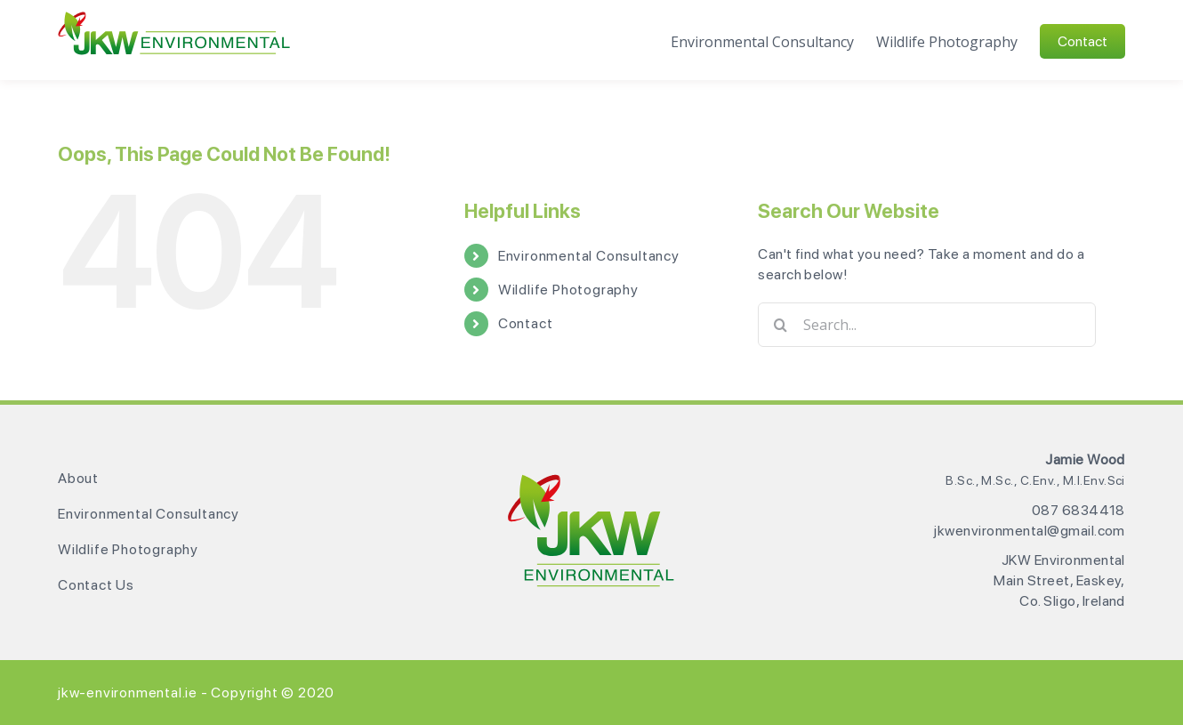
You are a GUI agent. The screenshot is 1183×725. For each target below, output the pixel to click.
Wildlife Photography (568, 289)
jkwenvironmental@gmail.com (1029, 530)
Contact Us (96, 584)
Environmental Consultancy (589, 255)
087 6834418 (1078, 510)
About (78, 478)
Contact (525, 323)
